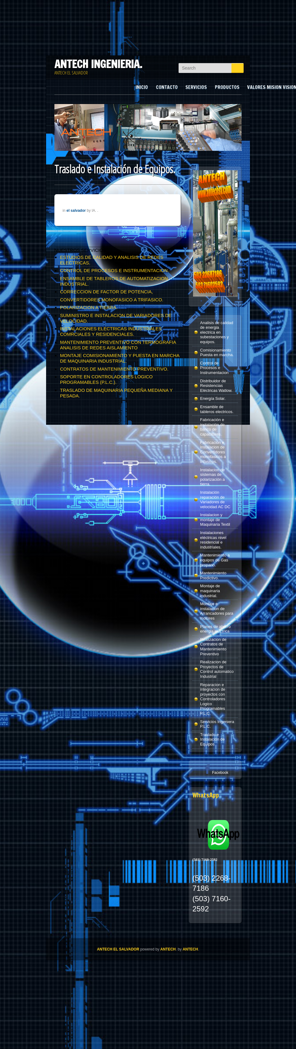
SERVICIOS (196, 87)
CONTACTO (167, 87)
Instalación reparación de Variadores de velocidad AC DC (215, 499)
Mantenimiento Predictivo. (213, 575)
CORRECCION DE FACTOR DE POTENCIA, (106, 291)
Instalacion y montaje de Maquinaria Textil (215, 519)
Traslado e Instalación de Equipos (212, 739)
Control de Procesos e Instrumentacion (214, 368)
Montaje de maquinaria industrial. (210, 591)
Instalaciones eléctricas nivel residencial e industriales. (213, 539)
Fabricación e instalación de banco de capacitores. (212, 426)
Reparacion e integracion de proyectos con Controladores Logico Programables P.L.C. (212, 699)
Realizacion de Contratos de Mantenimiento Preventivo (213, 646)
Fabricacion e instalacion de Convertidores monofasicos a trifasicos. (213, 452)
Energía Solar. (212, 398)
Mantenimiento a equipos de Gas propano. (215, 560)
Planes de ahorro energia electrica (215, 629)
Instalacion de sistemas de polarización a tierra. (212, 477)
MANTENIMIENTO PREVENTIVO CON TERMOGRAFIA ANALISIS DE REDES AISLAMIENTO (118, 345)
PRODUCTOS (227, 87)
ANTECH (168, 949)
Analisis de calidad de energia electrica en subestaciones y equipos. (216, 332)
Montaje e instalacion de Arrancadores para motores (216, 611)
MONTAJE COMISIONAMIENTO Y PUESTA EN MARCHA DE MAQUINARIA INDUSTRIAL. (119, 358)
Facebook (215, 772)
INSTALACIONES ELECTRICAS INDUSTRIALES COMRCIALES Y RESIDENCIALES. (111, 331)
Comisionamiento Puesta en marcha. (217, 352)
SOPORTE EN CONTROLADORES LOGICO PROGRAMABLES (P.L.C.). (106, 379)
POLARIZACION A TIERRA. (88, 307)
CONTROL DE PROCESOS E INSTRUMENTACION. (114, 270)
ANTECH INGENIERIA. (98, 64)
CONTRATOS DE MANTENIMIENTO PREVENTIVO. (114, 369)
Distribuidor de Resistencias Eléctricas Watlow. (216, 386)
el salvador (76, 210)
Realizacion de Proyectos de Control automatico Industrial (217, 669)
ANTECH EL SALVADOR (118, 949)
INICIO (142, 87)
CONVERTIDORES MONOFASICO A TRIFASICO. (111, 299)
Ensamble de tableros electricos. (216, 409)
